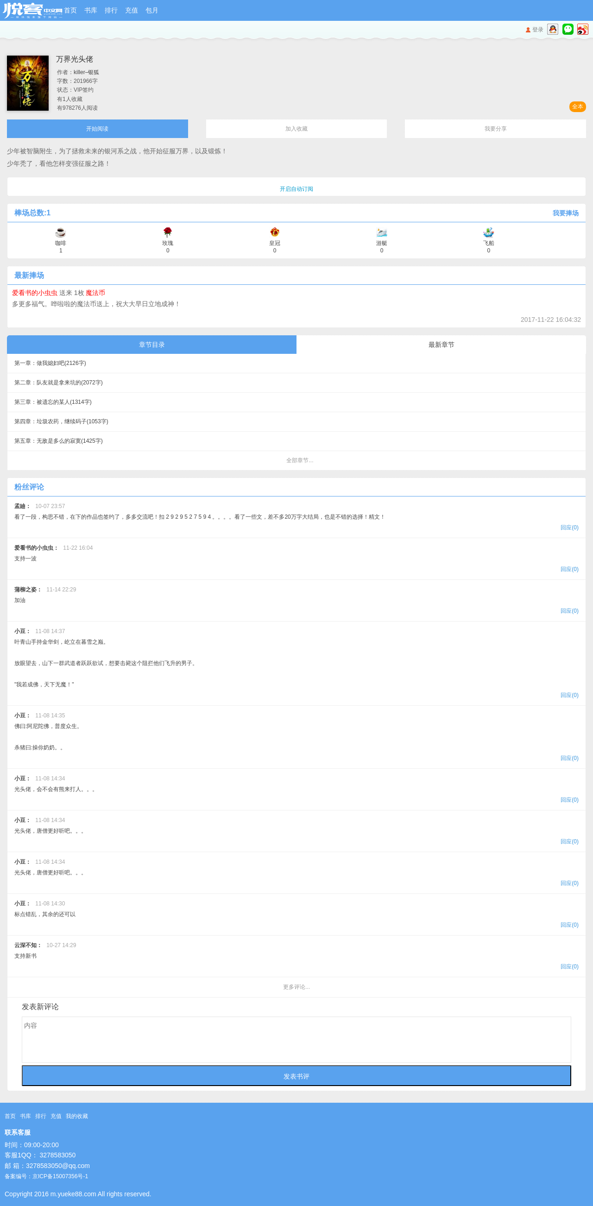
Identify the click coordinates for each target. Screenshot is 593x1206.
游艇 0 (381, 243)
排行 (111, 10)
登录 (537, 29)
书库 (90, 10)
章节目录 (152, 344)
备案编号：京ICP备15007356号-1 (46, 1176)
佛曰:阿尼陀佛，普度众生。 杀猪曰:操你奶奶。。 (296, 738)
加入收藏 (296, 129)
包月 (151, 10)
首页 (70, 10)
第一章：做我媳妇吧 (50, 363)
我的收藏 (77, 1116)
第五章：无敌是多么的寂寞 (58, 441)
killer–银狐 (86, 72)
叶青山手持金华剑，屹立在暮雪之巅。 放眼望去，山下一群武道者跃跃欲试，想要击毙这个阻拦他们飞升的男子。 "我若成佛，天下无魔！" (296, 664)
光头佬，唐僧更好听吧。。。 (296, 832)
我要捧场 (566, 213)
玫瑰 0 (167, 243)
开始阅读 (97, 129)
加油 (296, 601)
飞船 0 (488, 243)
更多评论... (296, 987)
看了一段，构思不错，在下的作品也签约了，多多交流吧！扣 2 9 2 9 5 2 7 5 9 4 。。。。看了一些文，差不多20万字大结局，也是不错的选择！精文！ (296, 518)
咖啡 (60, 243)
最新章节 (441, 344)
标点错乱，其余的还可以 (296, 915)
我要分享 (496, 129)
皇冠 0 (274, 243)
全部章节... (299, 460)
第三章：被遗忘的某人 (53, 402)
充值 (131, 10)
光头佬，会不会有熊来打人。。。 (296, 790)
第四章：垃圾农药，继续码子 (61, 421)
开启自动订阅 (296, 189)
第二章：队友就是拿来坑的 (58, 382)
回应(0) (570, 527)
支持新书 (296, 957)
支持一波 (296, 560)
